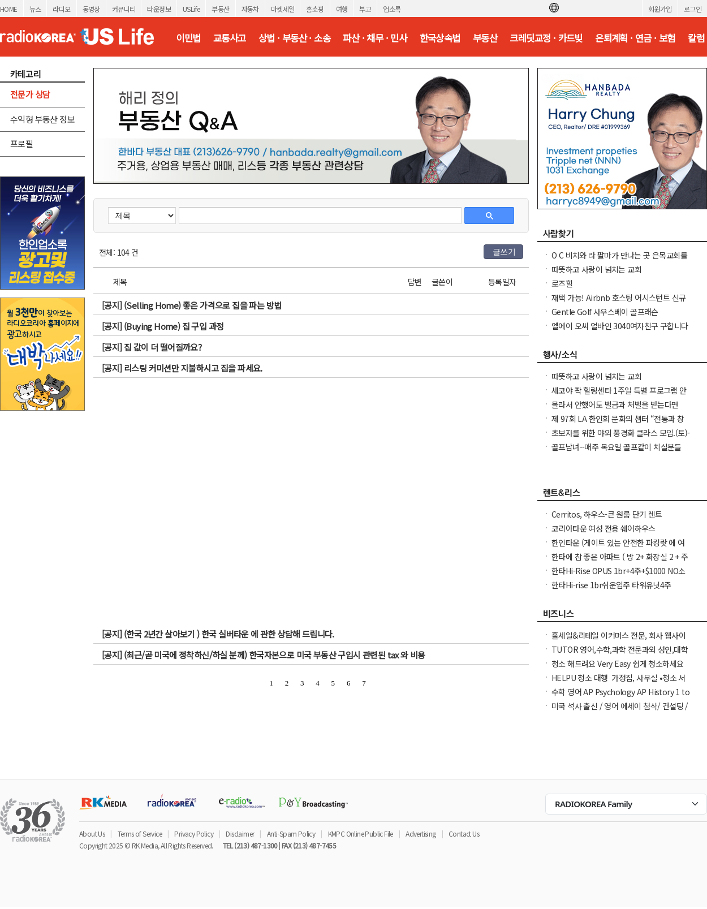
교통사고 (229, 38)
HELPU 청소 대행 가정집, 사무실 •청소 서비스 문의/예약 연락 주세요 (618, 683)
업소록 (391, 9)
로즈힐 (561, 283)
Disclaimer (240, 833)
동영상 (91, 9)
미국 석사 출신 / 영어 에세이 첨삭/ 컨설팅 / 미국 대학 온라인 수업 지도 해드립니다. (619, 711)
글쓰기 (504, 251)
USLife (191, 9)
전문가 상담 (30, 94)
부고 (365, 9)
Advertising (421, 833)
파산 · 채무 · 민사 (375, 38)
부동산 (220, 9)
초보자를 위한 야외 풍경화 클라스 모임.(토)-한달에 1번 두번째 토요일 (620, 438)
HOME (9, 9)
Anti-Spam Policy (291, 833)
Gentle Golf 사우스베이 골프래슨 (604, 311)
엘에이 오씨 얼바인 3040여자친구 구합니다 (619, 325)
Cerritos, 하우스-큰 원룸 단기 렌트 (606, 514)
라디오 (61, 9)
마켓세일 (283, 9)
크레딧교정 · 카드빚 (546, 38)
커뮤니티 (124, 9)
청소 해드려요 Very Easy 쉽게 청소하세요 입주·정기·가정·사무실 (617, 669)
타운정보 (159, 9)
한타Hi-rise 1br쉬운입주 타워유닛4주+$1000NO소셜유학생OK (611, 590)
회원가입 (660, 9)
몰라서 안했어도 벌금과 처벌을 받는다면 (614, 404)
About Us (92, 833)
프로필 (21, 143)
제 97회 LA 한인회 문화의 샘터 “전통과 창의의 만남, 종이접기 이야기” (617, 424)
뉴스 (35, 9)
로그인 (692, 9)
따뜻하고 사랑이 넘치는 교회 (596, 269)
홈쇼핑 (315, 9)
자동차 (250, 9)
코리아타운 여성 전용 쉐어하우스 (603, 528)
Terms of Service (140, 833)
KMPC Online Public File (360, 833)
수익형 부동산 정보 (42, 119)
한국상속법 (440, 38)
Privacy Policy (193, 833)
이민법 (188, 38)
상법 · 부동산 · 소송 (294, 38)
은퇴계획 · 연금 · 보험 (635, 38)
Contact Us (464, 833)
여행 (342, 9)
